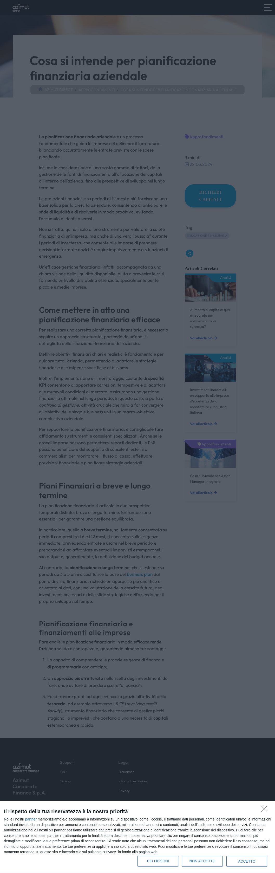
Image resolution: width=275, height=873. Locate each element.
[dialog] (137, 837)
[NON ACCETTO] (265, 810)
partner (31, 819)
